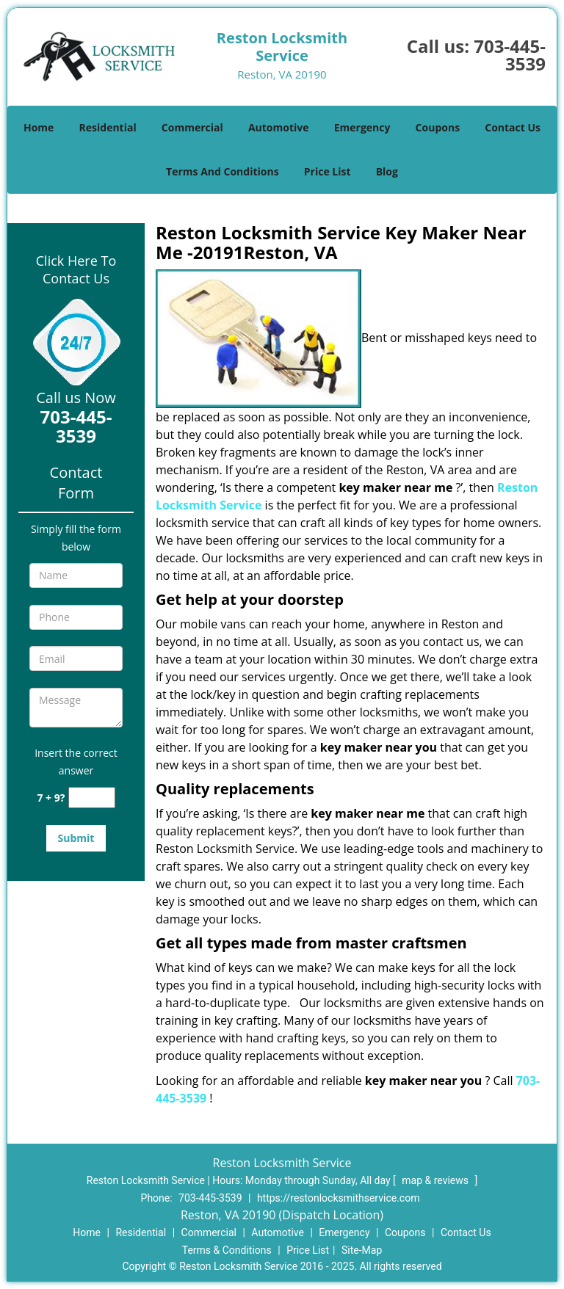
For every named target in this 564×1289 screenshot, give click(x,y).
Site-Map (361, 1250)
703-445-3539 (510, 55)
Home (39, 127)
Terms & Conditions (227, 1250)
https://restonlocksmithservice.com (338, 1198)
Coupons (438, 127)
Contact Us (512, 127)
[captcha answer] (91, 797)
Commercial (192, 127)
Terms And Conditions (222, 171)
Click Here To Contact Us (76, 269)
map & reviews (436, 1180)
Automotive (278, 127)
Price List (327, 171)
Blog (387, 171)
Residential (108, 127)
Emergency (362, 127)
